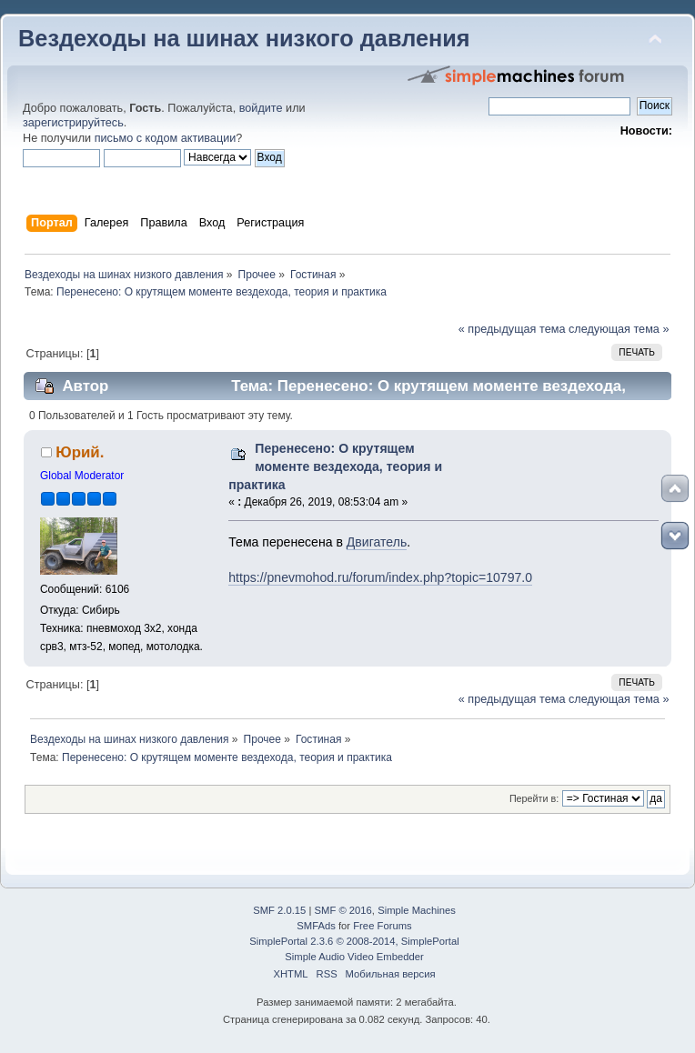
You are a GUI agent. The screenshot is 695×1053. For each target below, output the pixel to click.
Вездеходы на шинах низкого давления (244, 38)
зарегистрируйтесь (73, 122)
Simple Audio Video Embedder (354, 956)
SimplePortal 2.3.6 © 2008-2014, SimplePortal (353, 941)
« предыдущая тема (512, 329)
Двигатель (377, 542)
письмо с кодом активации (166, 138)
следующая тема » (619, 329)
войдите (261, 108)
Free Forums (382, 925)
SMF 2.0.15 (279, 910)
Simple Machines (417, 910)
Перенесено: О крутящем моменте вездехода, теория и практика (335, 466)
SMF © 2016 (343, 910)
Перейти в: (534, 798)
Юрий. (79, 452)
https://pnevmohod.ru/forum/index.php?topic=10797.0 (380, 577)
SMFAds (316, 925)
